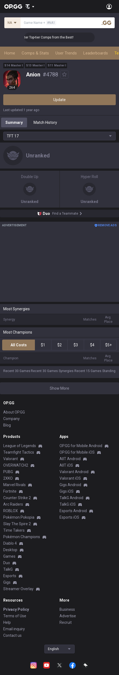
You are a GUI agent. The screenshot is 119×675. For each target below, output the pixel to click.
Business (67, 609)
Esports (9, 576)
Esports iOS (69, 517)
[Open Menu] (109, 6)
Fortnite (9, 491)
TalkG (8, 569)
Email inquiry (14, 629)
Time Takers (14, 530)
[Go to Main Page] (13, 6)
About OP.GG (14, 412)
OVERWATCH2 (15, 465)
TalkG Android (71, 498)
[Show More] (29, 6)
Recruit (66, 622)
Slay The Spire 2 (17, 524)
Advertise (68, 616)
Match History (45, 122)
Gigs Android (70, 485)
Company (11, 418)
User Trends (66, 53)
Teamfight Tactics (18, 452)
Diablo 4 (10, 543)
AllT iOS (66, 465)
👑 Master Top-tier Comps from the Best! (52, 37)
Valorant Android (74, 472)
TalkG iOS (68, 504)
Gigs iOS (67, 491)
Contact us (12, 635)
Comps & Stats (35, 53)
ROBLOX (10, 511)
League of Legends (19, 446)
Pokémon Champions (21, 537)
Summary (14, 122)
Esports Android (73, 511)
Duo (6, 563)
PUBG (8, 472)
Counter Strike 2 (17, 498)
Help (7, 622)
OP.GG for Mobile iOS (77, 452)
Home (9, 53)
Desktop (10, 550)
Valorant (10, 459)
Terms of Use (14, 616)
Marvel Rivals (14, 485)
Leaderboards (95, 53)
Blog (7, 425)
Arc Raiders (13, 504)
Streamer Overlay (18, 589)
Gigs (7, 582)
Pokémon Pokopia (18, 517)
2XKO (8, 478)
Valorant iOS (70, 478)
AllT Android (70, 459)
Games (9, 556)
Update (59, 100)
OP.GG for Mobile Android (81, 446)
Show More (59, 388)
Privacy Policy (16, 609)
